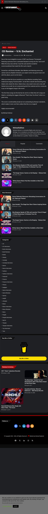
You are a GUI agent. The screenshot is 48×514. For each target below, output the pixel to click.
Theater (4, 323)
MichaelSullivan (7, 55)
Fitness (4, 284)
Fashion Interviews (7, 273)
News (3, 312)
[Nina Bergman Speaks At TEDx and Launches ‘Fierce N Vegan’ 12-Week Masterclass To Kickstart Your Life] (7, 167)
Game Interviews (6, 290)
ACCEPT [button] (15, 506)
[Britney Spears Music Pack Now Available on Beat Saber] (7, 183)
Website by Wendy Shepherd (37, 436)
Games (4, 295)
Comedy (4, 260)
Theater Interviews (7, 325)
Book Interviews (6, 249)
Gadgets (4, 287)
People (4, 314)
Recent (8, 143)
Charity (4, 257)
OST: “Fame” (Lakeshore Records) (10, 371)
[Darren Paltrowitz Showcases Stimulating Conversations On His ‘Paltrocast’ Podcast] (7, 152)
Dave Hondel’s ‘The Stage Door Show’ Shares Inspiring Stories (29, 204)
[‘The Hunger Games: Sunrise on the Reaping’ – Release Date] (7, 175)
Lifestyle (4, 301)
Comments (39, 143)
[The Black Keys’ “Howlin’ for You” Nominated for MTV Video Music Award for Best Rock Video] (36, 374)
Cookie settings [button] (7, 506)
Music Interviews (6, 306)
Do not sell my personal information (12, 503)
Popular (23, 143)
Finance (4, 279)
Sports (4, 320)
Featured (4, 276)
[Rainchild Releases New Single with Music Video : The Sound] (12, 396)
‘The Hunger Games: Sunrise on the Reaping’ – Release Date (29, 173)
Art (3, 243)
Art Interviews (6, 246)
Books (4, 254)
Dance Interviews (7, 268)
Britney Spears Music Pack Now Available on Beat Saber (28, 180)
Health (4, 298)
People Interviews (7, 317)
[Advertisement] (24, 27)
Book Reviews (6, 252)
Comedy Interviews (7, 263)
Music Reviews (12, 47)
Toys (3, 331)
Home (4, 43)
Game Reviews (6, 293)
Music (8, 43)
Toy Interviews (6, 328)
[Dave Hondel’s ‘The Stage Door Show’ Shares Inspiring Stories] (7, 159)
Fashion (4, 271)
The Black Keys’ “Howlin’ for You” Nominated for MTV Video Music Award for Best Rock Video (36, 381)
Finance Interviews (7, 282)
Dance (4, 265)
